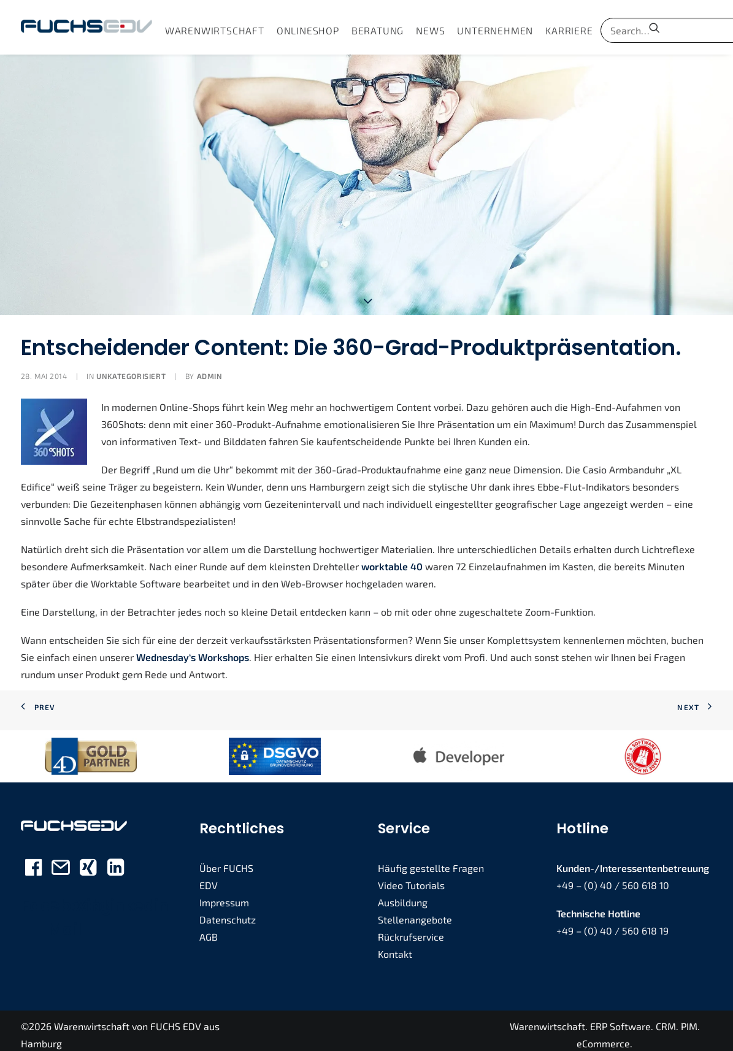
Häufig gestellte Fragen (431, 859)
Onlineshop (308, 30)
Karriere (569, 30)
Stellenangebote (415, 910)
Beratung (377, 30)
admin (210, 367)
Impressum (224, 893)
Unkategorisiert (131, 367)
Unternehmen (495, 30)
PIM (689, 1017)
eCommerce (603, 1035)
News (430, 30)
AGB (208, 927)
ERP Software (620, 1017)
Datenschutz (227, 910)
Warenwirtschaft (214, 30)
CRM (666, 1017)
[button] (654, 27)
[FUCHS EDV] (86, 27)
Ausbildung (403, 893)
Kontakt (395, 944)
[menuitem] (214, 30)
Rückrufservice (411, 927)
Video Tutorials (411, 876)
